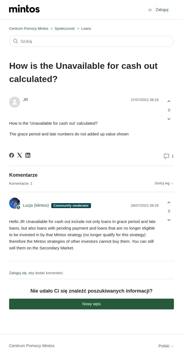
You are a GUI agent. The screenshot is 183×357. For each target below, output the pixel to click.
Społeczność (65, 28)
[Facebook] (11, 155)
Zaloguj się (17, 273)
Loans (86, 28)
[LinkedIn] (27, 155)
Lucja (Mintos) (36, 205)
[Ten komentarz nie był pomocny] (169, 220)
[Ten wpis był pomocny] (169, 101)
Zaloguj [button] (162, 9)
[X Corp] (19, 155)
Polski (166, 346)
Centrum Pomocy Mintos (29, 28)
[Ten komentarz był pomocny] (169, 202)
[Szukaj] (91, 41)
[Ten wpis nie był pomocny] (169, 119)
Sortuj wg (164, 183)
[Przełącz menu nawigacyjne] (150, 9)
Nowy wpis (91, 304)
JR (25, 99)
